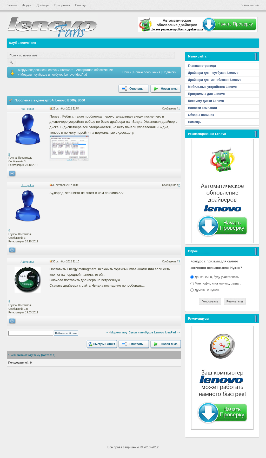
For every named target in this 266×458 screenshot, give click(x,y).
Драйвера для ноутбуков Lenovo (213, 73)
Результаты (235, 301)
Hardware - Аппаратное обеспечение (86, 70)
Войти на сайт (250, 5)
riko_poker (27, 108)
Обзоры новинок (201, 115)
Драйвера (43, 5)
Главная (12, 5)
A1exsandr (27, 261)
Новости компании (202, 108)
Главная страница (202, 66)
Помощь (80, 5)
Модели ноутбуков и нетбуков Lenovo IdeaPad (54, 74)
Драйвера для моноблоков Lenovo (214, 80)
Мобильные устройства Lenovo (212, 87)
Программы (62, 5)
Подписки (169, 72)
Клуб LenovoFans (22, 43)
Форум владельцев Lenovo (37, 70)
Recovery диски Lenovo (206, 101)
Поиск (126, 72)
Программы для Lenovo (206, 94)
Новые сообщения (146, 72)
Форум (26, 5)
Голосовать (210, 301)
